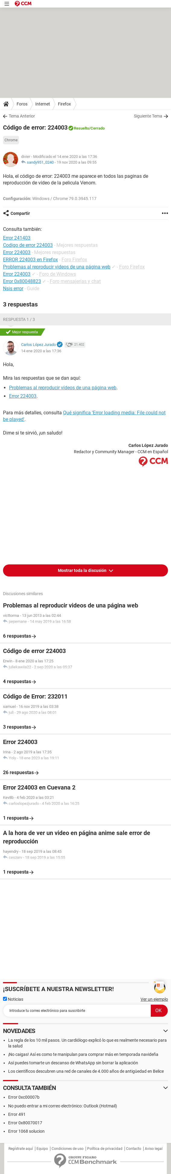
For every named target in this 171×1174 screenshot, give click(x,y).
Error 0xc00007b (24, 1097)
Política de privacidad (104, 1149)
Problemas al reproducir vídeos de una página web (62, 388)
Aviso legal (154, 1149)
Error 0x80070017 (25, 1122)
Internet (42, 104)
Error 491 (17, 1114)
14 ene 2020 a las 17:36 (41, 351)
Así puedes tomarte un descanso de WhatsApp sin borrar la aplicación (73, 1062)
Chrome (11, 140)
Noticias (13, 999)
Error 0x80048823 (22, 281)
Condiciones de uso (68, 1149)
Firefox (64, 104)
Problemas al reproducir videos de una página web (56, 267)
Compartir (20, 213)
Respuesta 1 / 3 (19, 319)
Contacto (133, 1149)
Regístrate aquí (20, 1149)
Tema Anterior (22, 116)
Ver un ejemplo (154, 999)
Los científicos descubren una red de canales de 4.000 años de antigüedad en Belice (86, 1071)
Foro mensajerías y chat (75, 281)
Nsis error (13, 288)
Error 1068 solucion (26, 1131)
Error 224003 (16, 274)
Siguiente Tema (148, 116)
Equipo (42, 1149)
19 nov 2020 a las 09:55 (77, 162)
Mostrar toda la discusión (82, 570)
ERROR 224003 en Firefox (30, 259)
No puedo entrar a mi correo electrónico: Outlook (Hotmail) (62, 1105)
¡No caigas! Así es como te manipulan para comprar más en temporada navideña (83, 1054)
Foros (22, 104)
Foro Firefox (74, 259)
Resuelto (81, 128)
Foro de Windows (57, 274)
